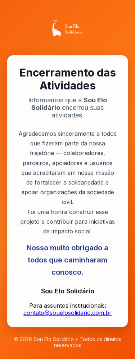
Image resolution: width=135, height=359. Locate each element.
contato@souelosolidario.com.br (67, 312)
